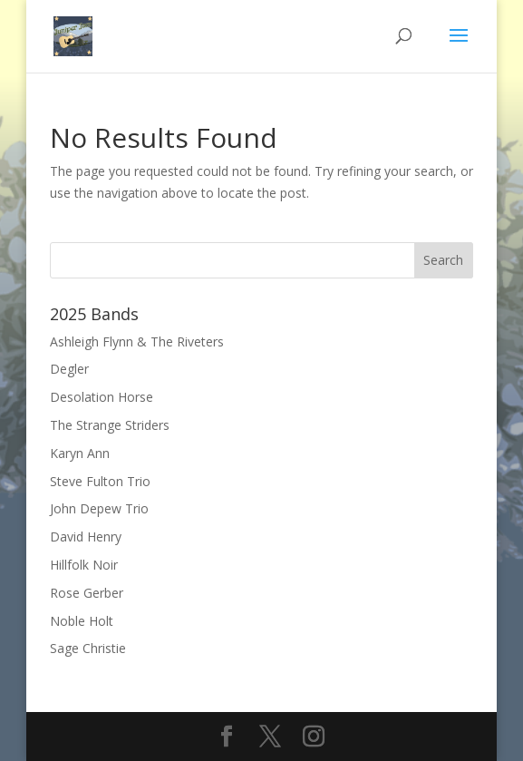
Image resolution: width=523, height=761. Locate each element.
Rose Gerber (86, 592)
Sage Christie (88, 648)
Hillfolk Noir (84, 564)
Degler (69, 368)
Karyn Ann (80, 453)
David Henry (85, 536)
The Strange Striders (109, 425)
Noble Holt (81, 620)
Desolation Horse (101, 396)
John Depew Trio (99, 508)
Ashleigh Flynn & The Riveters (137, 341)
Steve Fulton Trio (100, 481)
